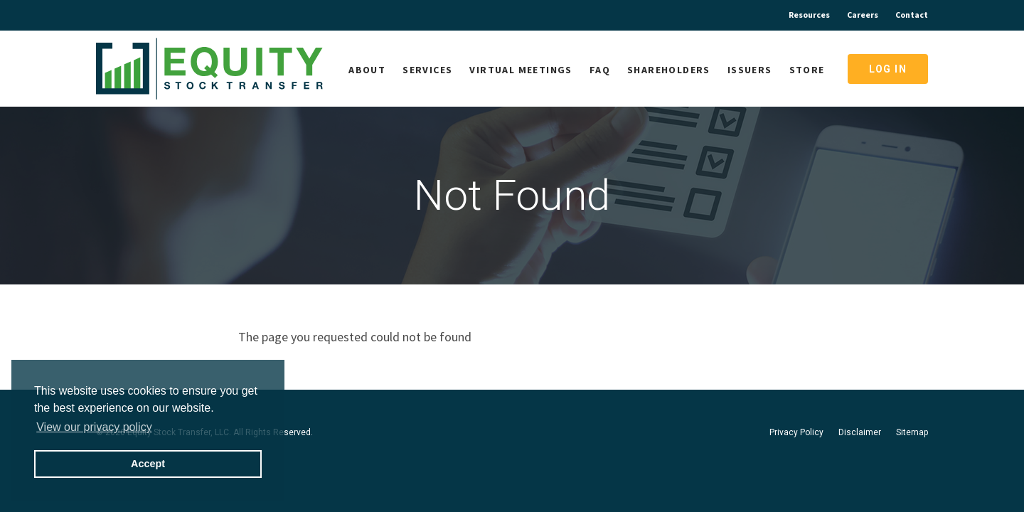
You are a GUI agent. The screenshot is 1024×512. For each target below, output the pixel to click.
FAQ (600, 69)
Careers (862, 14)
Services (427, 69)
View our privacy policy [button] (93, 427)
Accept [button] (148, 463)
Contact (911, 14)
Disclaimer (859, 432)
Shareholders (668, 69)
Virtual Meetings (520, 69)
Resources (809, 14)
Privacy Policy (796, 432)
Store (807, 69)
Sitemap (912, 432)
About (366, 69)
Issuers (749, 69)
